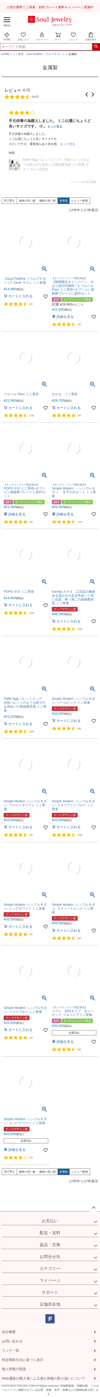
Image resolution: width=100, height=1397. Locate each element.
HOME (6, 36)
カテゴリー (50, 1268)
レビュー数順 (79, 200)
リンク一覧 (10, 1350)
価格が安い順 (27, 200)
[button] (86, 94)
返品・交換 (50, 1244)
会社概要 (9, 1332)
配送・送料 (50, 1232)
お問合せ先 (50, 1256)
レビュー (73, 36)
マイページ (42, 36)
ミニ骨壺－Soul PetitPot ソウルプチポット (39, 54)
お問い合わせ (12, 1341)
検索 (96, 46)
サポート (50, 1292)
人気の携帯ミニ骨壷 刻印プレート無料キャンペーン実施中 (50, 7)
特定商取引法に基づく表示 (22, 1360)
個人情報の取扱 (14, 1369)
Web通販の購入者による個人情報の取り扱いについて (43, 1378)
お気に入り (23, 36)
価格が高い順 (47, 200)
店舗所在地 (50, 1304)
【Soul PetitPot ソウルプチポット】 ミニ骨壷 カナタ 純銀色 (55, 158)
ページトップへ (93, 1207)
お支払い (50, 1221)
